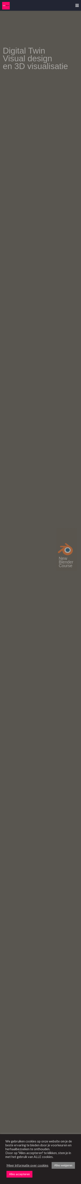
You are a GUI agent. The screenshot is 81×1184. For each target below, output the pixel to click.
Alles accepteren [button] (19, 1174)
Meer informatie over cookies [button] (27, 1165)
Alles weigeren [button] (63, 1165)
